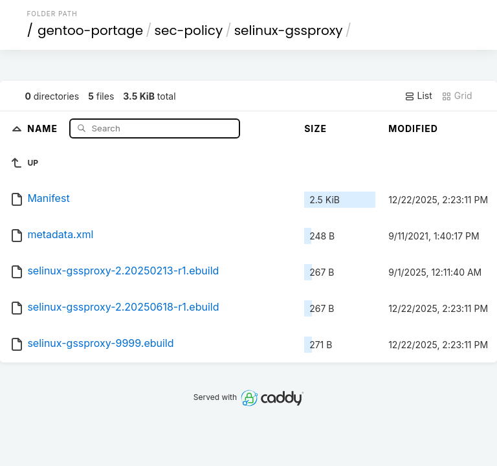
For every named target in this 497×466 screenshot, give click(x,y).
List (418, 96)
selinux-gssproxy (288, 30)
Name (43, 127)
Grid (456, 96)
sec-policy (189, 30)
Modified (413, 128)
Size (315, 128)
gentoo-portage (90, 30)
